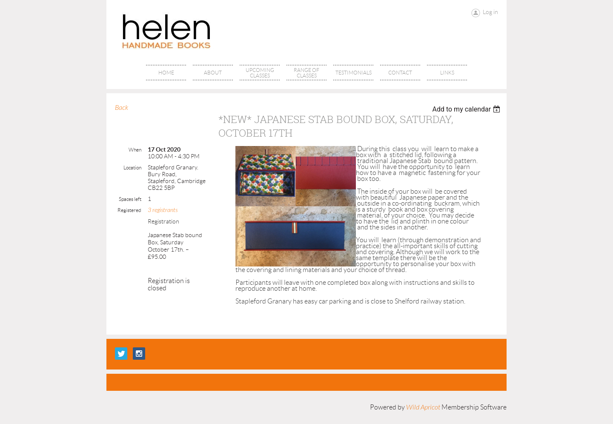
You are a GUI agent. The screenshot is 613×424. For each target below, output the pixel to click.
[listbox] (467, 109)
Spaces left (130, 199)
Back (121, 108)
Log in (490, 12)
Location (132, 167)
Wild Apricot (423, 407)
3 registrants (163, 210)
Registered (129, 210)
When (135, 149)
